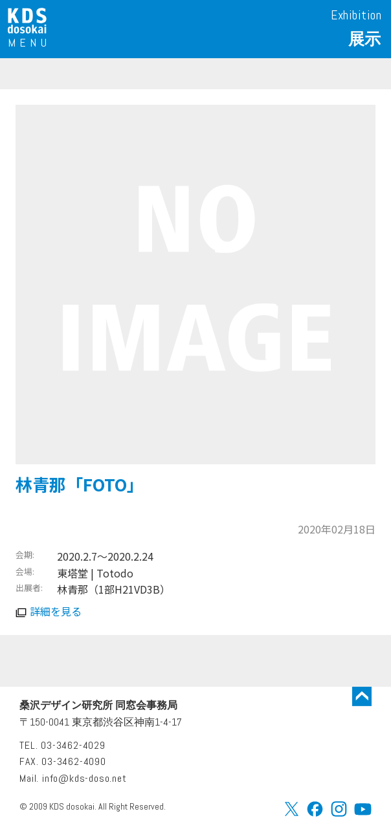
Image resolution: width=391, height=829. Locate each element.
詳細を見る (56, 611)
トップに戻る (362, 696)
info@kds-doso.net (84, 778)
